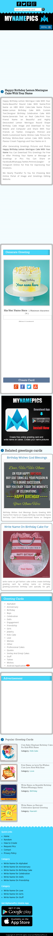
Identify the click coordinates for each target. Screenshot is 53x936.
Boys (9, 613)
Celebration (12, 616)
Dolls (9, 619)
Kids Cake (11, 634)
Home (6, 836)
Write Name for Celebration (17, 873)
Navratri (33, 811)
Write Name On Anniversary (17, 866)
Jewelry (10, 631)
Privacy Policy (10, 853)
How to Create (10, 843)
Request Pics (10, 846)
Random (8, 839)
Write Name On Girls (13, 894)
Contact (7, 849)
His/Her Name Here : (26, 312)
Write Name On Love (13, 890)
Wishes (10, 662)
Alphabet (11, 603)
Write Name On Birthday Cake (18, 870)
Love (9, 638)
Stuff (9, 656)
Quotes (10, 650)
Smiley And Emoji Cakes (18, 653)
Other (9, 644)
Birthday (11, 610)
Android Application (18, 665)
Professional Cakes (16, 647)
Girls (9, 628)
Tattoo (10, 659)
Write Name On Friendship (16, 880)
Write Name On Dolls (14, 877)
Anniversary (12, 607)
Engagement (13, 622)
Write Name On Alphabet (16, 863)
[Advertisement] (26, 60)
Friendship (12, 625)
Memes (10, 641)
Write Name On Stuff (14, 897)
